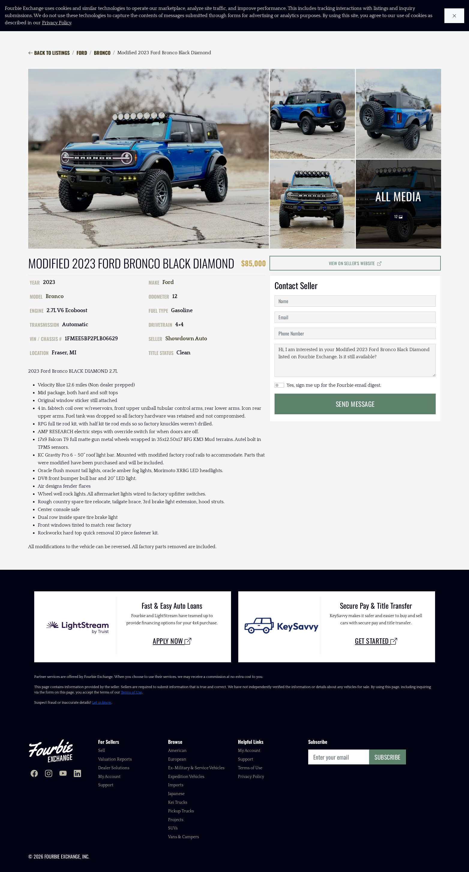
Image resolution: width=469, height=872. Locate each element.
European (177, 759)
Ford (82, 52)
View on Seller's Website (355, 263)
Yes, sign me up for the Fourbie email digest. (334, 385)
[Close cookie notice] (454, 15)
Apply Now (172, 641)
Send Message (355, 404)
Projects (175, 819)
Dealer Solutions (113, 768)
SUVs (173, 828)
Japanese (176, 793)
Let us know (101, 703)
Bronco (102, 52)
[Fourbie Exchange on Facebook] (34, 774)
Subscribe (387, 756)
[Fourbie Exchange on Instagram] (49, 774)
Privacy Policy (251, 776)
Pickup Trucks (181, 811)
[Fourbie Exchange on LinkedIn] (77, 774)
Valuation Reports (115, 759)
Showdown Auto (186, 339)
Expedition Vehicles (186, 776)
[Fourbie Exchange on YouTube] (63, 774)
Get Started (376, 641)
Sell (101, 750)
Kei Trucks (177, 802)
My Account (109, 776)
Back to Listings (49, 52)
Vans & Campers (183, 837)
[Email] (339, 756)
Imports (175, 785)
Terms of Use (131, 692)
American (177, 750)
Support (105, 785)
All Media (398, 204)
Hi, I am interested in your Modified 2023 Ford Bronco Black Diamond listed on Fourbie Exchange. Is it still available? (355, 360)
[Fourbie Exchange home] (50, 751)
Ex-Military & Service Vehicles (196, 768)
